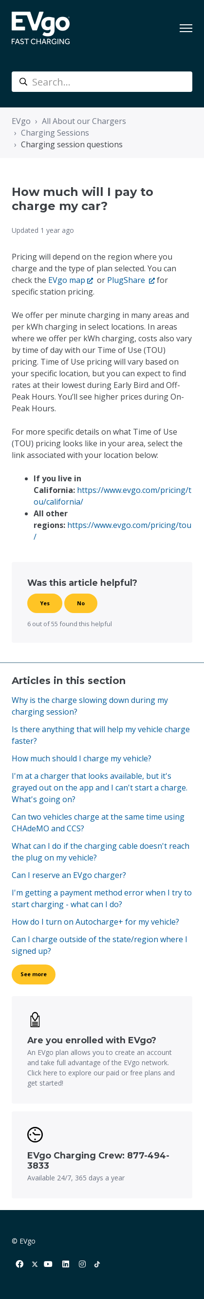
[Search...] (102, 81)
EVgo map (66, 280)
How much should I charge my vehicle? (81, 758)
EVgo (21, 121)
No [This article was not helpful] (81, 603)
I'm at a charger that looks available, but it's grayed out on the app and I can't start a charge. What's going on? (99, 788)
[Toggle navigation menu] (186, 28)
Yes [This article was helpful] (45, 603)
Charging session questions (72, 144)
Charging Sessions (55, 132)
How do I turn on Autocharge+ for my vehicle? (95, 921)
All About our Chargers (84, 121)
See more (33, 974)
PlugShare (127, 280)
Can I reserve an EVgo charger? (69, 875)
